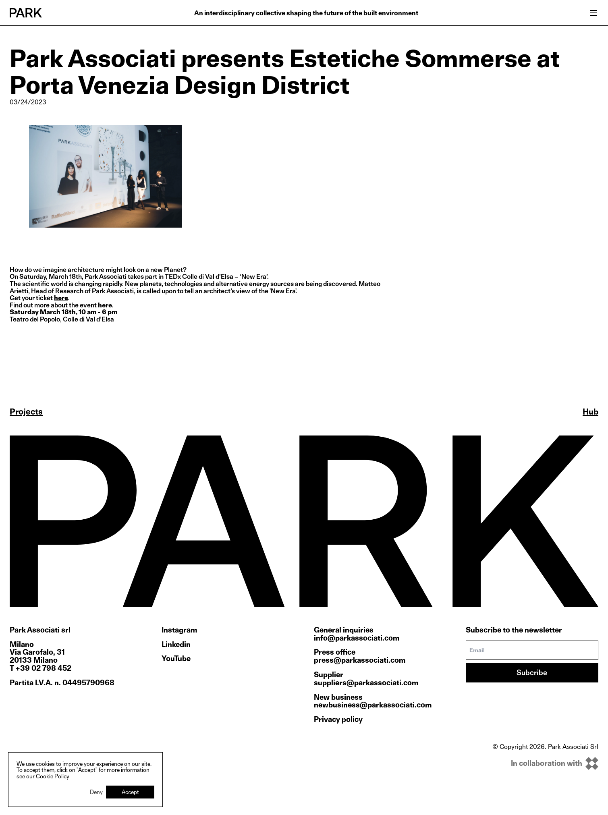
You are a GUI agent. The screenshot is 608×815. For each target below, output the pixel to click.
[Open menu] (593, 13)
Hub (590, 412)
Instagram (179, 630)
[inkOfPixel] (545, 763)
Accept (130, 791)
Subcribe (532, 672)
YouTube (176, 659)
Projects (26, 412)
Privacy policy (338, 719)
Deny (96, 791)
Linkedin (176, 645)
